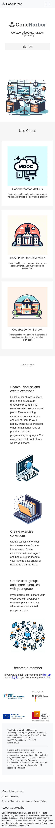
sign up (46, 674)
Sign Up (27, 46)
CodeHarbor (12, 4)
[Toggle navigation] (48, 4)
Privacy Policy (40, 801)
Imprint (29, 801)
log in (15, 677)
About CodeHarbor (10, 796)
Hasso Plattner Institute (14, 801)
